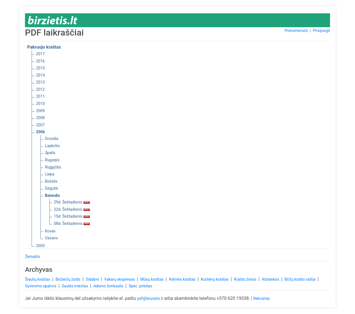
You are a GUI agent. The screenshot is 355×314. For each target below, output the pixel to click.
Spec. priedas (140, 286)
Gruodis (52, 138)
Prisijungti (321, 30)
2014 (40, 75)
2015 (40, 68)
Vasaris (51, 238)
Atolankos (271, 279)
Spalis (50, 152)
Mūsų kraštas (152, 279)
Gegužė (51, 188)
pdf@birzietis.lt (150, 298)
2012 (40, 89)
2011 (40, 96)
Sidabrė (93, 279)
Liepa (49, 174)
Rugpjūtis (53, 167)
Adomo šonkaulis (109, 286)
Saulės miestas (75, 286)
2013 (40, 82)
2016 (40, 61)
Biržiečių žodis (68, 279)
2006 (40, 132)
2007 (40, 125)
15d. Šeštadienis (72, 216)
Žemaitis (32, 256)
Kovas (50, 231)
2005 (40, 245)
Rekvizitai (261, 298)
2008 (40, 117)
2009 (40, 111)
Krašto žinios (245, 279)
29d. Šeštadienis (72, 202)
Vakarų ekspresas (120, 279)
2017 (40, 54)
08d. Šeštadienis (72, 223)
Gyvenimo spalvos (41, 286)
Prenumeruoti (296, 30)
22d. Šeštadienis (72, 209)
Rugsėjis (52, 160)
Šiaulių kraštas (38, 279)
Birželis (51, 181)
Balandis (52, 195)
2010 (40, 103)
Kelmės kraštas (182, 279)
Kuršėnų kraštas (215, 279)
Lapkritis (52, 146)
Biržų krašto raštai (301, 279)
